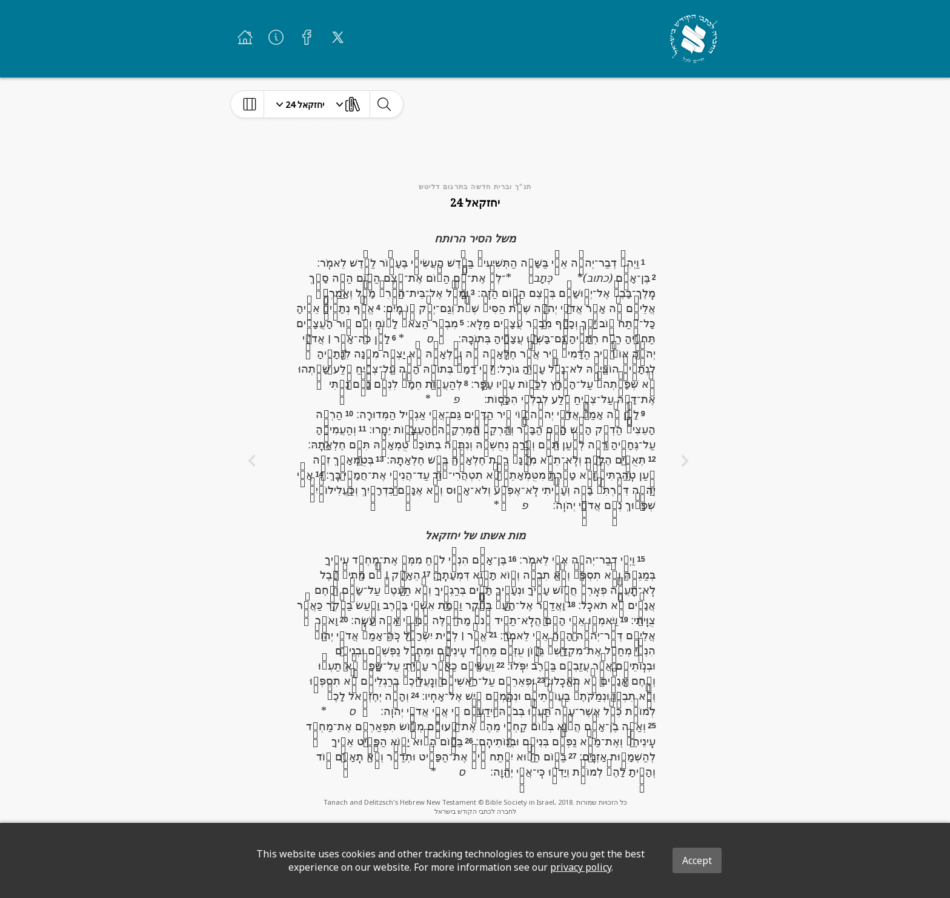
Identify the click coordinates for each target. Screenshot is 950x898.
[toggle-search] (384, 104)
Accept (697, 860)
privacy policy (580, 867)
